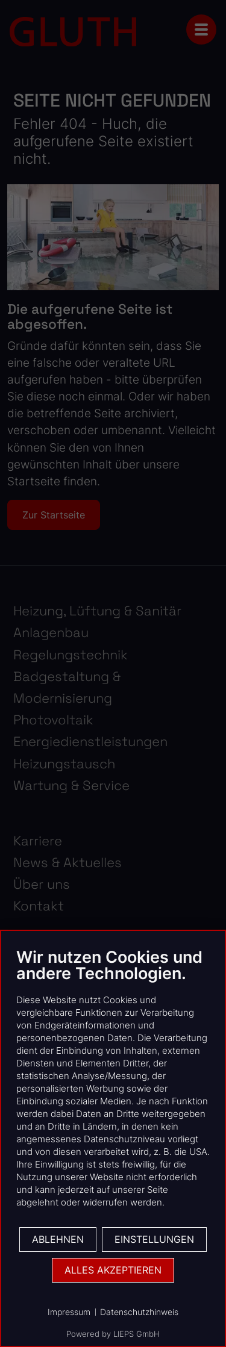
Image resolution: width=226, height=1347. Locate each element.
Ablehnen (58, 1239)
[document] (113, 1086)
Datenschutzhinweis (139, 1312)
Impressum (69, 1312)
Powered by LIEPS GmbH (113, 1334)
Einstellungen (154, 1239)
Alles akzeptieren (113, 1270)
